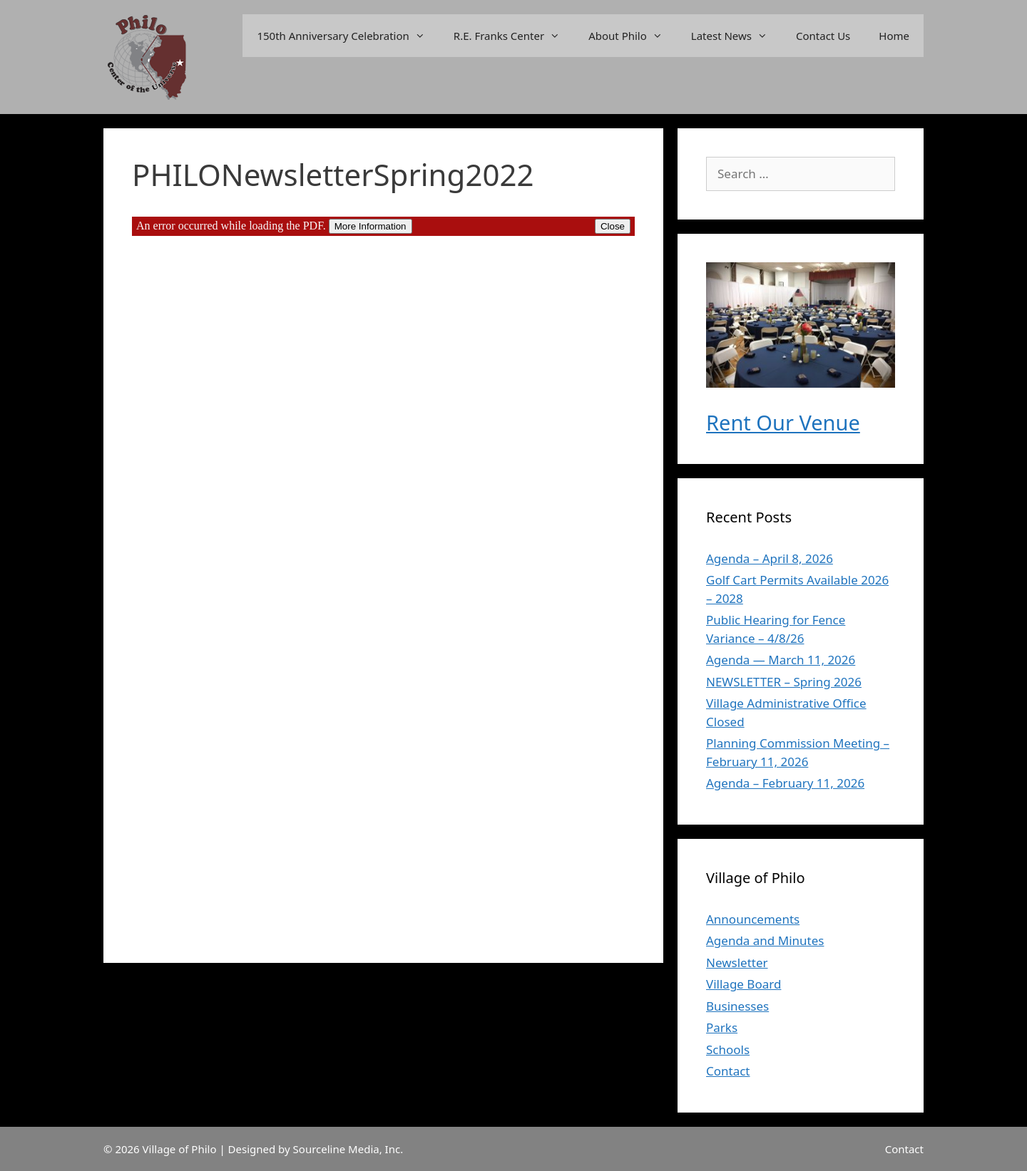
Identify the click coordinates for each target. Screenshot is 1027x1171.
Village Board (743, 984)
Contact (728, 1071)
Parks (721, 1027)
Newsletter (737, 962)
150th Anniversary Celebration (348, 35)
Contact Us (823, 36)
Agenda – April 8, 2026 (769, 558)
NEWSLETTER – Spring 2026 (784, 682)
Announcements (752, 919)
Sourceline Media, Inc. (348, 1149)
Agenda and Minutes (765, 940)
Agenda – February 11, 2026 (785, 783)
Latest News (736, 35)
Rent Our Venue (783, 422)
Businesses (737, 1006)
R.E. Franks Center (514, 35)
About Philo (632, 35)
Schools (728, 1049)
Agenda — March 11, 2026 (780, 659)
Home (894, 36)
